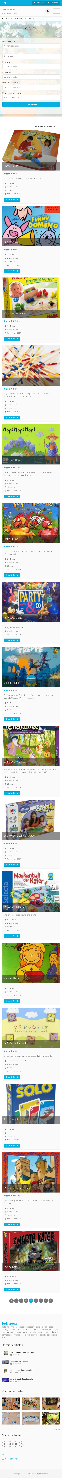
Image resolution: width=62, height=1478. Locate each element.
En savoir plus (12, 199)
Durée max (6, 72)
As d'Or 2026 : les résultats (21, 1379)
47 (36, 1301)
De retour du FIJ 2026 (19, 1361)
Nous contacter (10, 1459)
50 (46, 1301)
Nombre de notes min (11, 83)
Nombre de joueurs (10, 41)
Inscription (39, 3)
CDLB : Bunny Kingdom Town (22, 1352)
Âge (3, 52)
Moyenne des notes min (11, 93)
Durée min (6, 62)
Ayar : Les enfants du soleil (21, 1370)
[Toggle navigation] (56, 11)
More (56, 1430)
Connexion (53, 3)
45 (26, 1301)
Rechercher (31, 104)
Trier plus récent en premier (45, 126)
